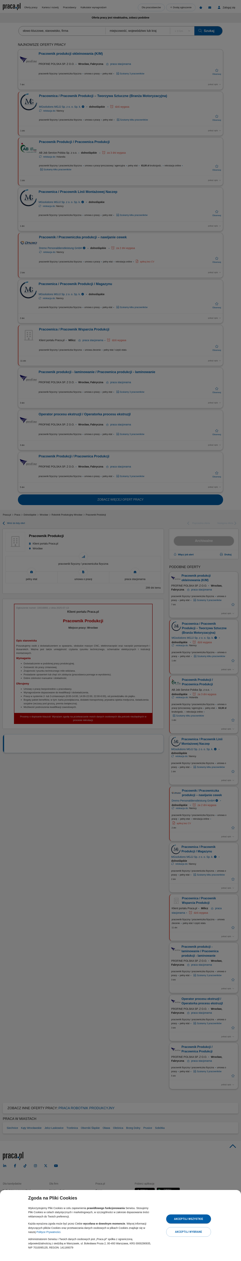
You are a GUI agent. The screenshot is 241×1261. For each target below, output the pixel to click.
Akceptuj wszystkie (188, 1218)
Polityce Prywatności (48, 1232)
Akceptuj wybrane (188, 1231)
